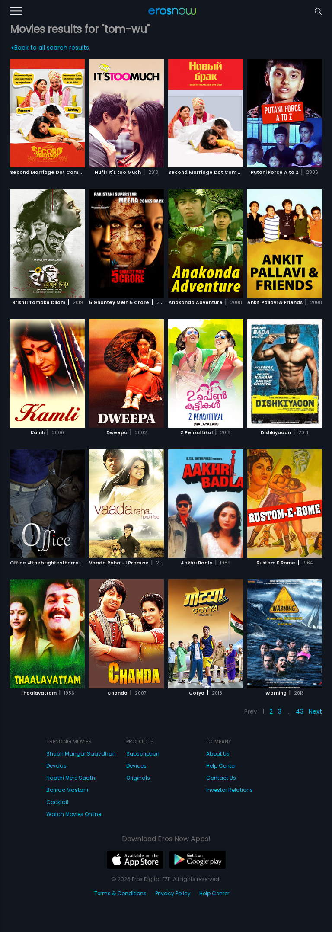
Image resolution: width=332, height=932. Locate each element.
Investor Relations (229, 790)
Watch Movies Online (73, 814)
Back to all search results (50, 47)
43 (299, 711)
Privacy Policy (173, 893)
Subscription (143, 753)
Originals (138, 777)
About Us (218, 753)
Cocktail (57, 802)
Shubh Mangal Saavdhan (81, 753)
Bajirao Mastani (67, 790)
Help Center (221, 765)
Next (315, 711)
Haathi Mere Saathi (71, 777)
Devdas (56, 765)
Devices (136, 765)
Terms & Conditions (120, 893)
